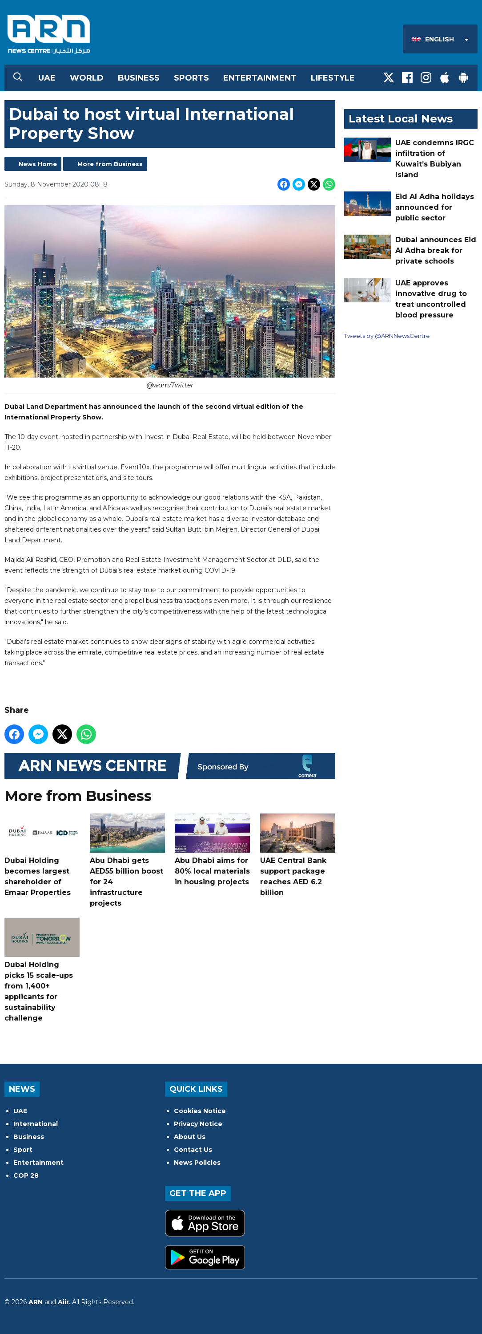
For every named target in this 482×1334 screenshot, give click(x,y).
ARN (35, 1302)
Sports (191, 78)
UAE (47, 78)
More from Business (110, 163)
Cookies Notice (200, 1111)
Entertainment (260, 78)
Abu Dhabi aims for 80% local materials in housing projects (212, 849)
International (35, 1124)
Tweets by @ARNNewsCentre (387, 335)
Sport (22, 1150)
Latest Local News (401, 118)
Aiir (63, 1302)
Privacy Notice (198, 1124)
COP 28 (26, 1175)
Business (139, 78)
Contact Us (193, 1150)
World (87, 78)
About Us (189, 1137)
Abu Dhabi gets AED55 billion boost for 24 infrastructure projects (127, 860)
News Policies (197, 1163)
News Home (38, 163)
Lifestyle (333, 78)
